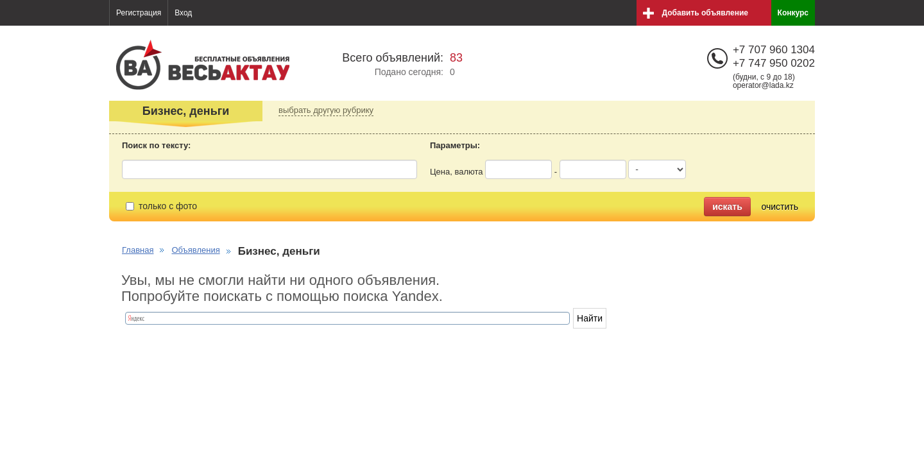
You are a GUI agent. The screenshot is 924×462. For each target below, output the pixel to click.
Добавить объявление (705, 12)
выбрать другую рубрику (325, 110)
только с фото (161, 206)
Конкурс (793, 12)
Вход (183, 12)
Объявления (195, 250)
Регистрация (138, 12)
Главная (137, 250)
